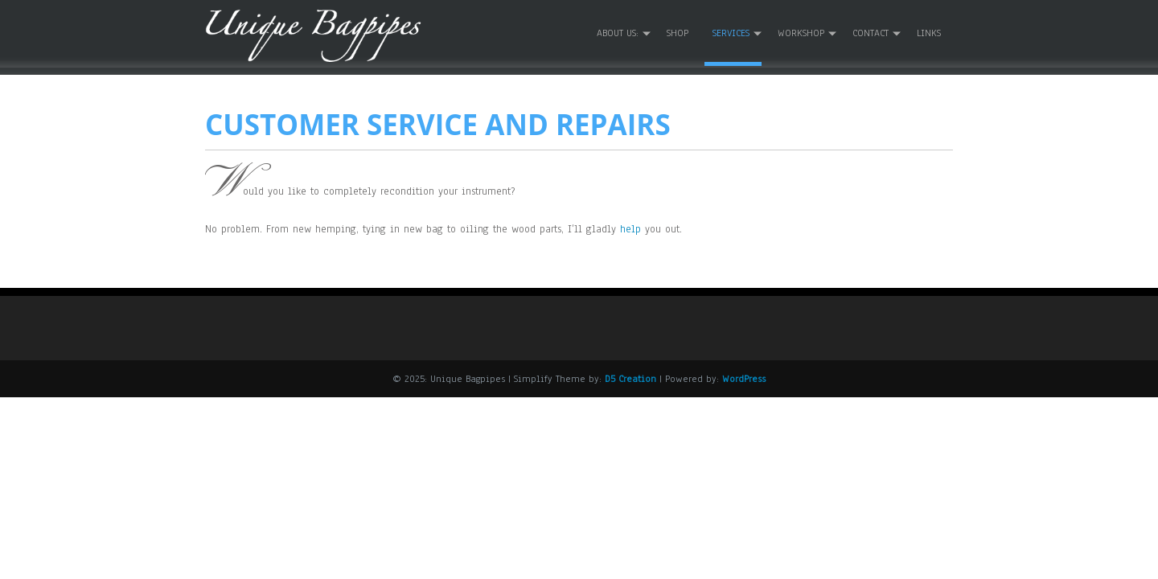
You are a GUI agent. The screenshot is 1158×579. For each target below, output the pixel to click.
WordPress (744, 378)
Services (730, 33)
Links (929, 33)
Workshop (801, 33)
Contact (870, 33)
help (630, 229)
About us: (618, 33)
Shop (677, 33)
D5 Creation (630, 378)
